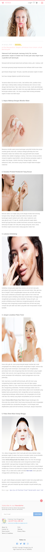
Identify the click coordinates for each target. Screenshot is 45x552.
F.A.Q (19, 527)
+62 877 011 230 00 (15, 521)
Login (30, 3)
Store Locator (5, 531)
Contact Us (5, 529)
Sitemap (20, 529)
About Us (4, 527)
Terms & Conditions (7, 533)
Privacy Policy (21, 531)
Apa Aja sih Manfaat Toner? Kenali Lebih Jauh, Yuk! (26, 490)
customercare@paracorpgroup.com (17, 523)
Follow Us (22, 540)
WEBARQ (29, 549)
